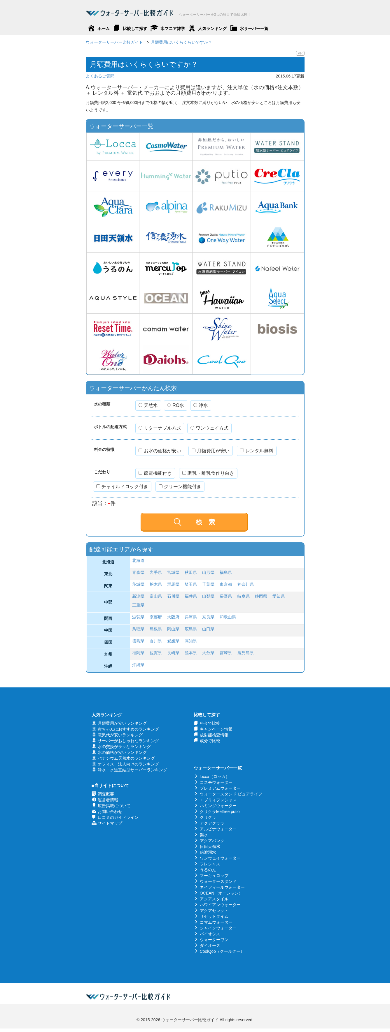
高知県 (191, 640)
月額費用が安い (211, 450)
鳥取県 (138, 629)
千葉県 (208, 584)
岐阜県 (243, 596)
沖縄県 (138, 664)
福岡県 (138, 652)
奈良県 (208, 617)
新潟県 (138, 596)
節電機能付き (155, 473)
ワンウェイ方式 (209, 428)
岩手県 (156, 572)
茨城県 (138, 584)
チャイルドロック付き (122, 486)
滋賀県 (138, 617)
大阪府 (173, 617)
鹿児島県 (245, 652)
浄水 (200, 405)
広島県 (191, 629)
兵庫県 (191, 617)
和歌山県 (228, 617)
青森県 (138, 572)
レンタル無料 (256, 450)
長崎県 (173, 652)
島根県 (156, 629)
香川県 (156, 640)
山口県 (208, 629)
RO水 (175, 405)
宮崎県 (226, 652)
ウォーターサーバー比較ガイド (189, 1019)
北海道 (138, 560)
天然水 (148, 405)
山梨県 (208, 596)
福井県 (191, 596)
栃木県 (156, 584)
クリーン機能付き (180, 486)
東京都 (226, 584)
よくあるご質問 (100, 76)
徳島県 (138, 640)
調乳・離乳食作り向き (208, 473)
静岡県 (261, 596)
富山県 (156, 596)
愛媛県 (173, 640)
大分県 (208, 652)
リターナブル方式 (160, 428)
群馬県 (173, 584)
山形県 (208, 572)
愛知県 (278, 596)
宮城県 (173, 572)
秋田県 (191, 572)
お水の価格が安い (160, 450)
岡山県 (173, 629)
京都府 (156, 617)
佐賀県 (156, 652)
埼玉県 (191, 584)
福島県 (226, 572)
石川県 (173, 596)
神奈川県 (245, 584)
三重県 (138, 605)
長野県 (226, 596)
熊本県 (191, 652)
